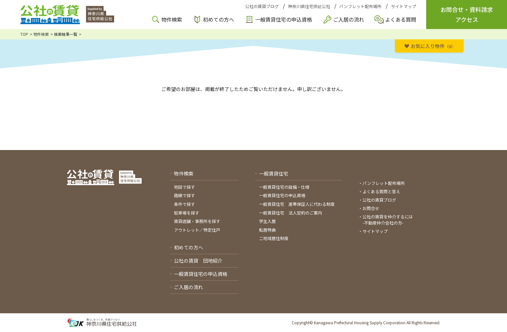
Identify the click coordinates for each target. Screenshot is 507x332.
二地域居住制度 (273, 238)
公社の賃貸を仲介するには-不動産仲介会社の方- (387, 220)
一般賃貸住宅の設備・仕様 (284, 187)
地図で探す (184, 187)
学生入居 (267, 221)
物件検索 (171, 19)
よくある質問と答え (381, 191)
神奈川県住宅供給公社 (309, 6)
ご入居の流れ (348, 19)
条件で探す (184, 204)
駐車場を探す (186, 213)
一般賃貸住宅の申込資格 (283, 19)
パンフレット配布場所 (360, 6)
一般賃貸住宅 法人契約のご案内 (290, 213)
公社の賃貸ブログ (262, 6)
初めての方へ (218, 19)
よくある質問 (400, 19)
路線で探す (184, 195)
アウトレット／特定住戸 (197, 230)
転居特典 (267, 230)
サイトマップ (403, 6)
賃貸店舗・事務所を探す (197, 221)
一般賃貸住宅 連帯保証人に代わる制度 (297, 204)
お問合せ (370, 208)
